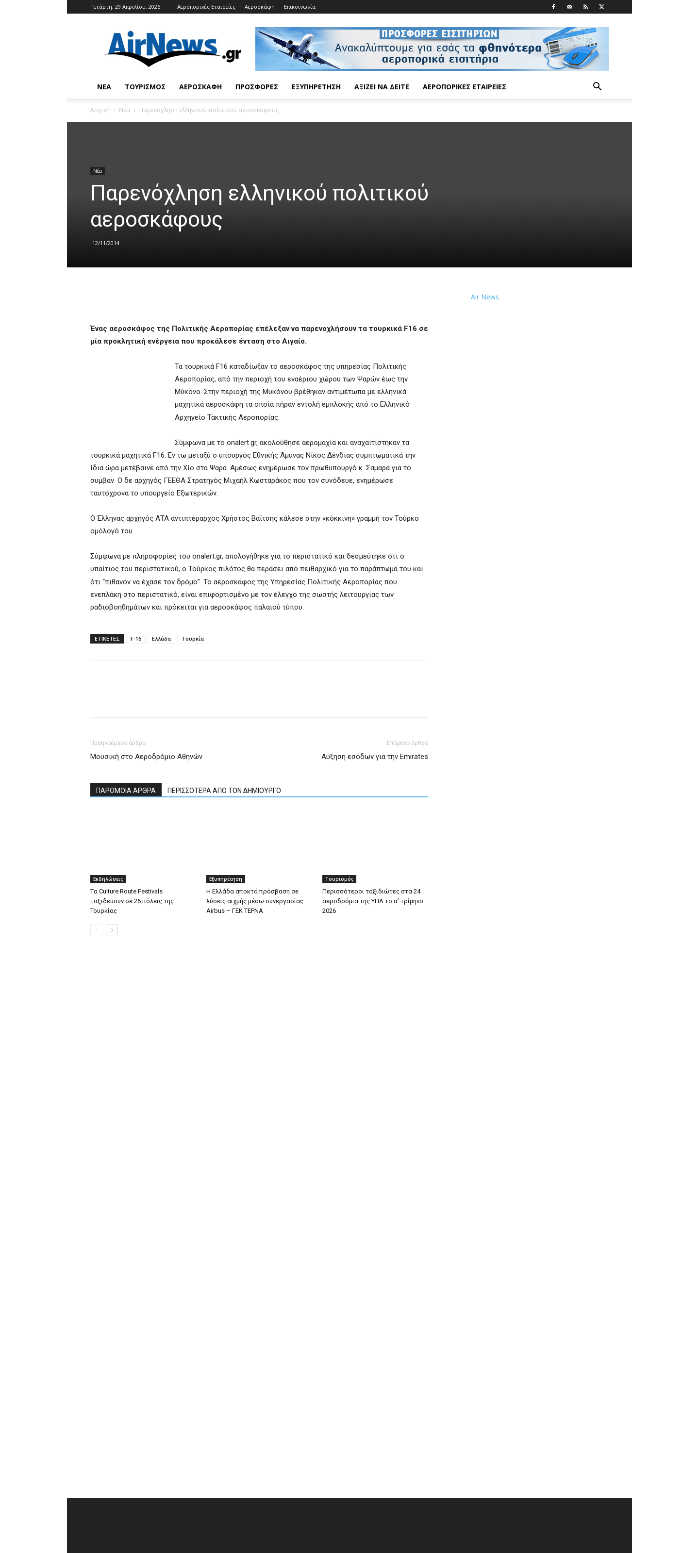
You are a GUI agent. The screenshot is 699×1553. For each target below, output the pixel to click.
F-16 (136, 638)
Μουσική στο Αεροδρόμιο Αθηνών (146, 756)
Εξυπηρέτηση (316, 86)
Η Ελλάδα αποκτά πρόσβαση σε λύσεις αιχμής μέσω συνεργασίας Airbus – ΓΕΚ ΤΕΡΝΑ (254, 901)
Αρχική (100, 110)
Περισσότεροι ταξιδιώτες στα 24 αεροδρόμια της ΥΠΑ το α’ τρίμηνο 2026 (372, 901)
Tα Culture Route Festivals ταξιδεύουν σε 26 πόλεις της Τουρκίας (132, 901)
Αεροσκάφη (260, 6)
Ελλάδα (161, 638)
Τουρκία (193, 638)
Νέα (104, 86)
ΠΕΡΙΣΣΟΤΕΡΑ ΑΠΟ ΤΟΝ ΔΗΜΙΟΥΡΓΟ (224, 790)
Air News (485, 296)
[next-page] (112, 930)
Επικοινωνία (300, 6)
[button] (597, 87)
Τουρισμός (145, 86)
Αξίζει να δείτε (381, 86)
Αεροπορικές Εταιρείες (206, 6)
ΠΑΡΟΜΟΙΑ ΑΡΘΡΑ (126, 790)
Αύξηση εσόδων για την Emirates (374, 756)
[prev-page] (96, 930)
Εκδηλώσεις (108, 879)
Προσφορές (256, 86)
